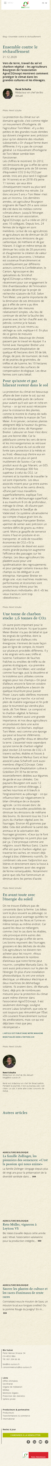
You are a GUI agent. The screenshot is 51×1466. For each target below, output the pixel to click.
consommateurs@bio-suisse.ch (17, 1367)
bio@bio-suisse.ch (11, 1364)
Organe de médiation (12, 1387)
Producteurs (8, 1412)
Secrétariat (8, 1383)
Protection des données (14, 1396)
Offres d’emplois (10, 1381)
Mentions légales (10, 1393)
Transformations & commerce (16, 1415)
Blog (5, 36)
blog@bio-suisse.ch (12, 1077)
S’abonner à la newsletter (25, 1435)
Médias (6, 1390)
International (9, 1418)
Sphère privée (9, 1399)
